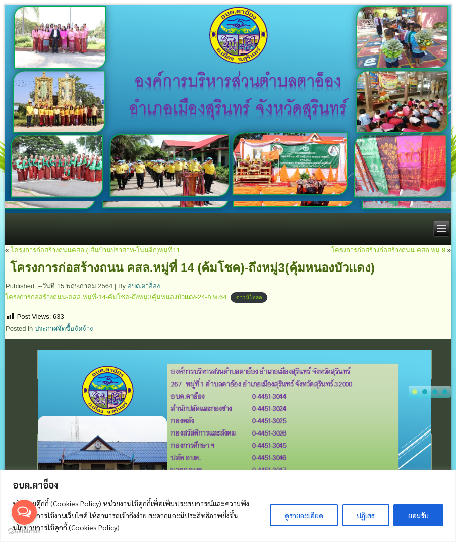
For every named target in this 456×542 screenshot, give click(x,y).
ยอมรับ (418, 515)
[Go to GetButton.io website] (24, 531)
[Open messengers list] (24, 512)
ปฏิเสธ (366, 515)
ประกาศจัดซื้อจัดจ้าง (64, 328)
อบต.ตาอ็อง (144, 286)
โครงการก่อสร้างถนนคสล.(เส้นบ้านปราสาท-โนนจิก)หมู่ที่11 (95, 250)
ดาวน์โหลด (249, 297)
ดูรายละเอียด (303, 515)
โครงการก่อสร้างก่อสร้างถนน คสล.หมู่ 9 (388, 250)
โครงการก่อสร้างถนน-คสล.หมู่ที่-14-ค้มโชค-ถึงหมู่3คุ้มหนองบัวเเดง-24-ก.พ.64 (115, 297)
